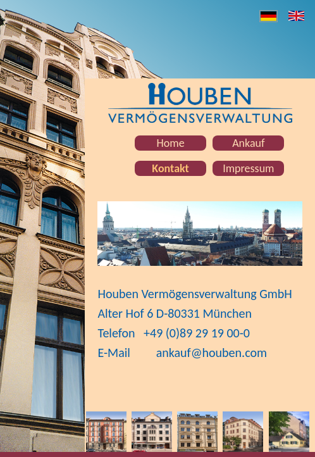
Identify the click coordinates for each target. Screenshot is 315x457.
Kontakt (170, 168)
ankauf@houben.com (211, 352)
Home (171, 143)
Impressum (248, 168)
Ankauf (248, 143)
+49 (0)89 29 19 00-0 (197, 333)
